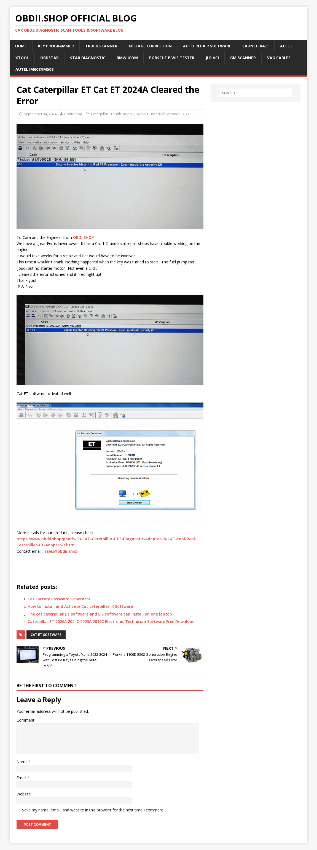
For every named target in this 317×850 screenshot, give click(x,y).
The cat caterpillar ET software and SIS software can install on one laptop (100, 614)
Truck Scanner (101, 45)
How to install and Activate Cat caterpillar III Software (80, 606)
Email (22, 777)
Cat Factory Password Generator (59, 598)
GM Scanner (243, 57)
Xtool (22, 57)
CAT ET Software (46, 634)
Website (24, 794)
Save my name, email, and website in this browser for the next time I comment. (93, 810)
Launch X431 (256, 45)
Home (21, 45)
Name (23, 761)
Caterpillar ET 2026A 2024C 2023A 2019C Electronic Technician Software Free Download (111, 621)
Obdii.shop (73, 113)
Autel (286, 45)
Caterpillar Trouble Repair (112, 113)
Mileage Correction (150, 45)
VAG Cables (279, 57)
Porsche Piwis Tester (171, 57)
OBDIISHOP (83, 237)
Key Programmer (56, 45)
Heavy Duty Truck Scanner (158, 113)
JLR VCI (212, 57)
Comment (25, 720)
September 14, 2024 (40, 113)
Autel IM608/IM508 (34, 69)
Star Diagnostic (87, 57)
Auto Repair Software (207, 45)
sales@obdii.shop (61, 551)
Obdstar (49, 57)
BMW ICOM (127, 57)
